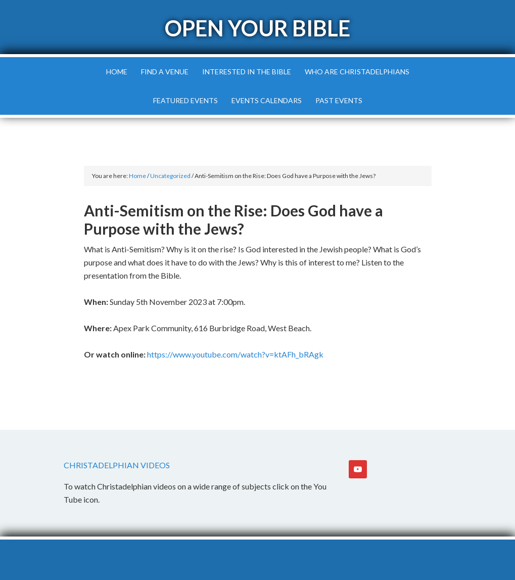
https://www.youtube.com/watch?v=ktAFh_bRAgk (235, 354)
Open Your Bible (257, 28)
